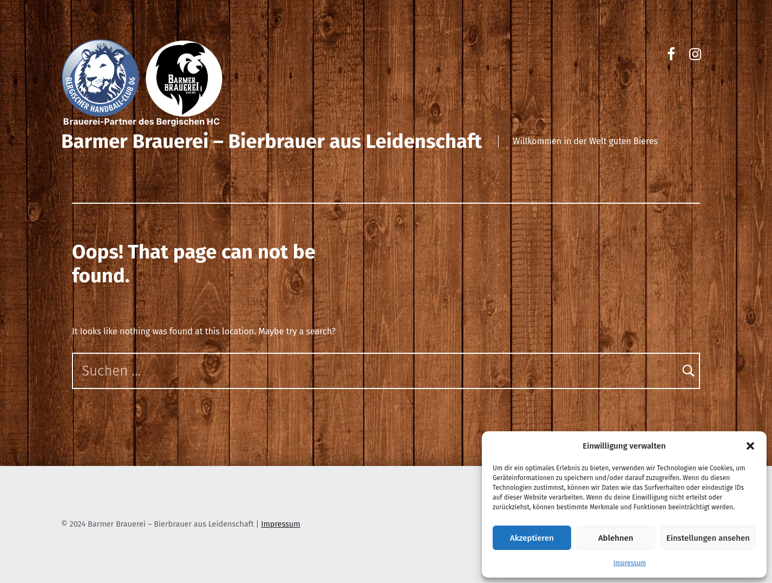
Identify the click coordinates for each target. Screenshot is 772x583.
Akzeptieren (532, 538)
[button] (750, 446)
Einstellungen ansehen (708, 538)
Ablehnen (615, 538)
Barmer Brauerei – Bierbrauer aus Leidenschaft (271, 141)
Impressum (629, 563)
